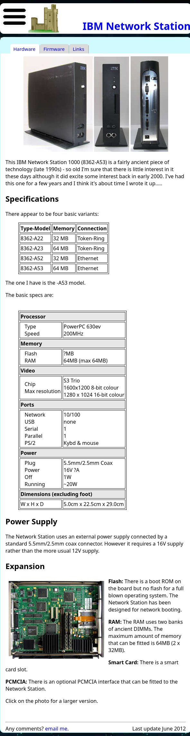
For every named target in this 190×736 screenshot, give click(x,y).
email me (56, 728)
